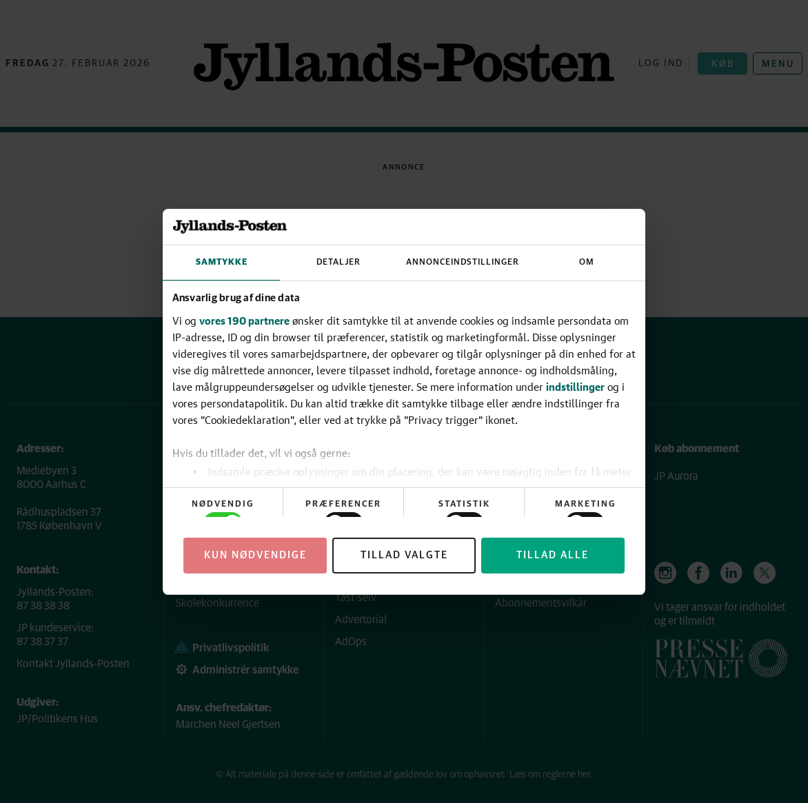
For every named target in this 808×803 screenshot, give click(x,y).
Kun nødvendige (255, 555)
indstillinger (575, 386)
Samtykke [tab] (222, 262)
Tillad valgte (404, 555)
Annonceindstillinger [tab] (462, 262)
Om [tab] (586, 262)
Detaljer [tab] (338, 262)
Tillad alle (552, 555)
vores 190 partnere (244, 320)
